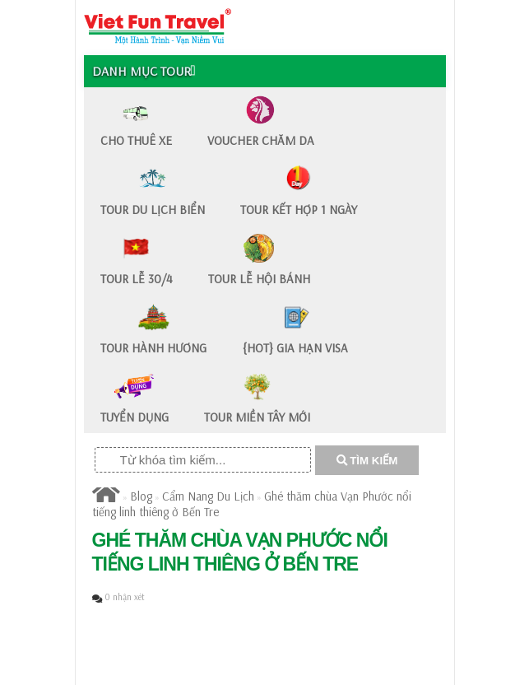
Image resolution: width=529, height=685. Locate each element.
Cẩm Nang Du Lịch (208, 496)
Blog (141, 496)
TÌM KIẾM (367, 460)
